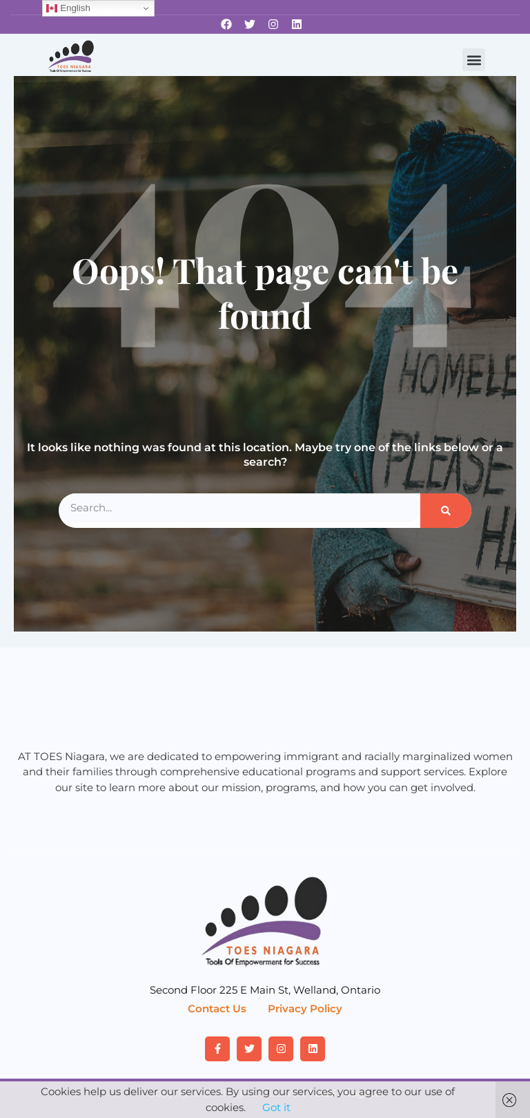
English (68, 8)
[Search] (445, 510)
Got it (276, 1107)
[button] (473, 59)
